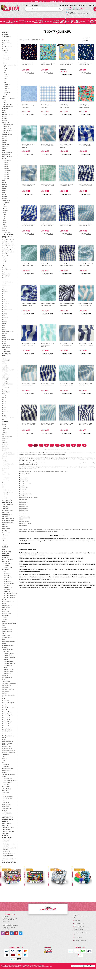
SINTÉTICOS (5, 422)
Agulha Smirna (6, 784)
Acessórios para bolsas (7, 559)
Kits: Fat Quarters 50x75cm (9, 844)
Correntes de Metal (6, 42)
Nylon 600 (4, 456)
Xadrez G (6, 166)
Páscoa (4, 194)
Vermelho (6, 94)
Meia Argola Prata (8, 655)
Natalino (4, 337)
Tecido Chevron (23, 485)
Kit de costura (5, 691)
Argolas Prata (6, 565)
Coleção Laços (5, 378)
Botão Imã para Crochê (7, 510)
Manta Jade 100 (5, 726)
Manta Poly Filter (6, 786)
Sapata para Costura (7, 748)
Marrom (6, 82)
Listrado (4, 329)
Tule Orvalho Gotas (7, 798)
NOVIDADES (5, 32)
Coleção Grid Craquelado (8, 370)
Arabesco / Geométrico (7, 114)
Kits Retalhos (6, 838)
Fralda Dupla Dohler (6, 823)
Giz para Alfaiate (6, 681)
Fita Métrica (5, 675)
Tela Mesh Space (7, 490)
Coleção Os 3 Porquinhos (8, 241)
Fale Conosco (84, 5)
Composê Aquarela (6, 353)
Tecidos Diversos (23, 495)
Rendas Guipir (5, 48)
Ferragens (4, 647)
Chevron (4, 148)
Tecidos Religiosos (24, 521)
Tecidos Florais (23, 499)
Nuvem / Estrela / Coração (8, 339)
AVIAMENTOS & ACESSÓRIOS (6, 554)
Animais (4, 112)
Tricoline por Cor (6, 202)
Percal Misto (5, 815)
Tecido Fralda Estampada (8, 831)
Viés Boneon (6, 766)
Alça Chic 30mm (7, 573)
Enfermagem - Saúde (7, 309)
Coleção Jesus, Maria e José (8, 251)
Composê (5, 835)
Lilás (5, 80)
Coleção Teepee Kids (7, 134)
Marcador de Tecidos (7, 722)
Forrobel (4, 679)
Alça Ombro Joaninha (9, 583)
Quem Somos (77, 920)
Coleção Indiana (6, 374)
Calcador (4, 627)
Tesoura (4, 756)
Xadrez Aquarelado (6, 351)
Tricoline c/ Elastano (6, 232)
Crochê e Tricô (5, 388)
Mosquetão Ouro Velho (9, 663)
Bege (5, 72)
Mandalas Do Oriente (8, 106)
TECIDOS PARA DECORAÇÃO (6, 789)
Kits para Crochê (6, 528)
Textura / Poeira (6, 200)
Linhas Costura (5, 700)
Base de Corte (5, 615)
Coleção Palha (5, 380)
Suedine (4, 539)
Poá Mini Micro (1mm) (8, 124)
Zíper (3, 760)
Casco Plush (6, 428)
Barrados (4, 120)
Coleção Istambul (6, 301)
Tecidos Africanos (23, 478)
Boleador (4, 621)
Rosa (4, 216)
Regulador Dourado (8, 671)
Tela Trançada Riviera (8, 492)
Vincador (4, 758)
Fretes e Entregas (78, 935)
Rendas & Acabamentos (6, 35)
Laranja (5, 78)
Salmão (5, 261)
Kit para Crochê (5, 687)
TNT (3, 486)
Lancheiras (5, 462)
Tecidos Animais (23, 476)
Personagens (5, 196)
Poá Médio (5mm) (7, 128)
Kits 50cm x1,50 (6, 851)
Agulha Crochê (5, 506)
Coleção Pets (5, 382)
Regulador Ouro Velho (9, 669)
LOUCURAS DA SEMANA (9, 862)
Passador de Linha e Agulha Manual (8, 736)
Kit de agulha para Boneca (8, 689)
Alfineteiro (4, 599)
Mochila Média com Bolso (9, 464)
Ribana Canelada (6, 533)
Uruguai (5, 432)
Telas (3, 488)
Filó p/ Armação (6, 806)
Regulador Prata (7, 673)
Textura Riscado (6, 57)
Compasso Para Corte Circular (9, 623)
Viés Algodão (6, 764)
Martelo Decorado (6, 710)
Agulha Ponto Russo (7, 778)
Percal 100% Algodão (7, 813)
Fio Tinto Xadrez (7, 160)
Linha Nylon (5, 444)
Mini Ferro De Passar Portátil (8, 708)
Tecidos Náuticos (23, 510)
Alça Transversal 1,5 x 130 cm (10, 593)
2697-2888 (6, 921)
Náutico (4, 335)
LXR (4, 430)
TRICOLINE (5, 51)
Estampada (5, 535)
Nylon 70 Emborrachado (8, 454)
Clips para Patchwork (7, 637)
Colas (3, 625)
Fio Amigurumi (5, 512)
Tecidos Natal (22, 512)
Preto (4, 214)
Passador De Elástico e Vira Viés (8, 695)
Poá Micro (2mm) (7, 126)
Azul (5, 70)
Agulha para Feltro (7, 782)
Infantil (4, 102)
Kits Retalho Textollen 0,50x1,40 (8, 856)
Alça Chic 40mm (7, 575)
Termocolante (5, 754)
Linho (3, 470)
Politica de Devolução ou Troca (81, 932)
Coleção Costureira (6, 269)
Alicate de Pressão (6, 613)
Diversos (4, 150)
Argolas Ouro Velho (7, 567)
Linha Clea (4, 524)
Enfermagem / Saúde (7, 152)
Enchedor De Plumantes (7, 645)
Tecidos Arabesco (23, 480)
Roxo (4, 218)
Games (4, 319)
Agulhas (4, 776)
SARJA (4, 356)
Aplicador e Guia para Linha (8, 774)
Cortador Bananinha (7, 631)
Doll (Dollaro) (5, 438)
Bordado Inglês (5, 40)
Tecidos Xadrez (23, 525)
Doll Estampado (6, 478)
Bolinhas (4, 289)
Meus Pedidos (65, 5)
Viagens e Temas (6, 347)
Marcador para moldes (7, 728)
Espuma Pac (5, 442)
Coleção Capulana (6, 275)
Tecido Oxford (5, 792)
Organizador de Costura (7, 734)
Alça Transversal (6, 591)
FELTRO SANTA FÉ (7, 817)
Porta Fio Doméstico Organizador (7, 743)
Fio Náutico (5, 516)
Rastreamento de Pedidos (80, 940)
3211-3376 (6, 929)
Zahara (4, 496)
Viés (3, 762)
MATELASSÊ (5, 547)
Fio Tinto (4, 158)
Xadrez (4, 63)
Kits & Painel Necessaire (7, 331)
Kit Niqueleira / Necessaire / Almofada (9, 848)
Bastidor (4, 772)
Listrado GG (6, 178)
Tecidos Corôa (22, 489)
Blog (75, 917)
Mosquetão (5, 659)
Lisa (3, 400)
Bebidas (4, 297)
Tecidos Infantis (23, 502)
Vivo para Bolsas (6, 474)
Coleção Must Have (7, 104)
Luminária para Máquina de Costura (8, 703)
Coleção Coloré (5, 53)
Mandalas (4, 186)
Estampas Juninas (6, 154)
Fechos (4, 603)
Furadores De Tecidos (7, 677)
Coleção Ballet (5, 255)
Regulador (5, 667)
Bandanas (4, 116)
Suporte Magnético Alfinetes (8, 750)
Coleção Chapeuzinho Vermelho (7, 237)
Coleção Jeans (5, 376)
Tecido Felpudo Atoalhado (8, 827)
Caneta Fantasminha (7, 629)
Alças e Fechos (5, 508)
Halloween (4, 230)
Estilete (4, 643)
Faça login (36, 5)
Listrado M (6, 174)
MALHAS (4, 531)
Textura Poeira (6, 55)
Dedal (3, 639)
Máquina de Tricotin (6, 712)
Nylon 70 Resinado (7, 452)
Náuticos (4, 190)
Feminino (4, 313)
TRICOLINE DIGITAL (7, 234)
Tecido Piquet (5, 833)
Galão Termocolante (7, 46)
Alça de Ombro (6, 589)
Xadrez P (6, 162)
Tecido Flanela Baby (6, 829)
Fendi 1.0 (4, 498)
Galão (3, 44)
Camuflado (4, 136)
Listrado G (6, 176)
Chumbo (6, 76)
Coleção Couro (5, 368)
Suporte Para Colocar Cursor (8, 752)
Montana (4, 446)
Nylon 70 (4, 450)
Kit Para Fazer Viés (6, 685)
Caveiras (4, 138)
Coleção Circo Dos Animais (8, 245)
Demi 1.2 (4, 434)
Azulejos (4, 279)
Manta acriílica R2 (6, 720)
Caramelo (6, 74)
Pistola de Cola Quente (7, 741)
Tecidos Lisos (5, 96)
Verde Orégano (7, 92)
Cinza (4, 220)
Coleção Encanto (6, 271)
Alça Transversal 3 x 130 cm (10, 597)
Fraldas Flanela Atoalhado (7, 820)
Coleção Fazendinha (7, 249)
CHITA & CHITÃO (7, 500)
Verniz (3, 472)
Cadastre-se (92, 5)
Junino (3, 327)
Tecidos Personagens (24, 516)
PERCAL (4, 811)
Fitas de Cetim (5, 557)
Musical (4, 188)
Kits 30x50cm (6, 846)
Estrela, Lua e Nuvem (7, 156)
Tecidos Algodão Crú (24, 474)
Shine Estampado (7, 480)
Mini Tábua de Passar (7, 730)
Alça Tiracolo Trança (7, 587)
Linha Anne (5, 526)
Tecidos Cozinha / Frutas (25, 493)
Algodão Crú (5, 108)
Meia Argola (6, 651)
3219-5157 (72, 12)
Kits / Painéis (5, 412)
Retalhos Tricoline (6, 840)
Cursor (3, 633)
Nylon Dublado (5, 448)
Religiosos (4, 198)
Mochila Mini (6, 466)
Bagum (4, 424)
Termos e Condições (78, 929)
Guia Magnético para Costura (9, 683)
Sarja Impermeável (6, 551)
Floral (4, 100)
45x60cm (5, 619)
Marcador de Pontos (7, 714)
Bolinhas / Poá (5, 122)
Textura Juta (6, 61)
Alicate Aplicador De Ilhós (8, 601)
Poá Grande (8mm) (7, 130)
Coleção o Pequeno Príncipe (8, 247)
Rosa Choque (7, 84)
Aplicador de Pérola (6, 605)
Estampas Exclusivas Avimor (8, 98)
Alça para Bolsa (5, 569)
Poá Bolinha (5, 416)
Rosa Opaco (6, 88)
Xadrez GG (6, 168)
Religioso (4, 343)
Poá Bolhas (5, 132)
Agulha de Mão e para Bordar (9, 780)
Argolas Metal (5, 561)
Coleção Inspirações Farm (8, 243)
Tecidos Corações (23, 487)
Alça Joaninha (6, 579)
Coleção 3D (4, 267)
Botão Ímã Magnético (8, 649)
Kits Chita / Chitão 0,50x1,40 (9, 853)
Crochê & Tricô (7, 502)
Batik (3, 293)
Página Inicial (77, 915)
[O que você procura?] (60, 9)
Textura (4, 408)
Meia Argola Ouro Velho (9, 657)
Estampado (5, 476)
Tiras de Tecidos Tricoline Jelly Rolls (9, 859)
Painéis (4, 458)
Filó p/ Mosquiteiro (6, 804)
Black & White (5, 118)
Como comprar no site (79, 923)
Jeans (3, 325)
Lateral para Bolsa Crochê (8, 522)
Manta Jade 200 (5, 724)
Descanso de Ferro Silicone (8, 641)
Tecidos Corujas (23, 491)
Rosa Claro (6, 86)
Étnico (3, 311)
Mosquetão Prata (8, 665)
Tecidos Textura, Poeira (25, 523)
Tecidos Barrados (23, 482)
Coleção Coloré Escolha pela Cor (9, 65)
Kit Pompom (5, 693)
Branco (4, 222)
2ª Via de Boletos (78, 937)
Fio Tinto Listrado (7, 170)
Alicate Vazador (5, 611)
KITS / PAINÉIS (5, 842)
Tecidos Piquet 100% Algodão (24, 518)
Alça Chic (4, 38)
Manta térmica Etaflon (7, 716)
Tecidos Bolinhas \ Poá (25, 483)
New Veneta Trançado (7, 436)
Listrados (4, 184)
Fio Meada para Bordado (8, 518)
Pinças (3, 739)
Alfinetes (4, 609)
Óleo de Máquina (6, 732)
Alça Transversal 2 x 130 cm (10, 595)
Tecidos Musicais (23, 508)
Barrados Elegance (6, 360)
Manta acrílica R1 (6, 718)
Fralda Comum (5, 825)
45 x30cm (5, 617)
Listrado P (6, 172)
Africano (4, 110)
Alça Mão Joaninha (8, 581)
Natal (3, 192)
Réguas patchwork (6, 746)
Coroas (4, 142)
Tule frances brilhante (8, 796)
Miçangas (4, 706)
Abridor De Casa (6, 607)
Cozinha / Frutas (6, 146)
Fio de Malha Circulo (7, 514)
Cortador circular (6, 635)
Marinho (5, 259)
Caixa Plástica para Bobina (8, 768)
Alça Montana (6, 585)
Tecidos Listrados (23, 506)
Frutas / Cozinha (6, 392)
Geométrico (5, 317)
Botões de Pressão (6, 770)
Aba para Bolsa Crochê (7, 504)
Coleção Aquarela (6, 253)
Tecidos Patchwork (24, 514)
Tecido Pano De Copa (7, 808)
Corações (4, 140)
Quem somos (74, 5)
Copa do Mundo (6, 144)
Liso (4, 543)
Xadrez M (6, 164)
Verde (5, 90)
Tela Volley (5, 494)
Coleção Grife (5, 372)
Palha (3, 484)
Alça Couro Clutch (7, 577)
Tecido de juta (5, 802)
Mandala (4, 404)
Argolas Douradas (7, 563)
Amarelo (6, 68)
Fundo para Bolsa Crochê (8, 520)
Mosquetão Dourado (9, 661)
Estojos (4, 460)
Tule (3, 794)
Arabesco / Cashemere (7, 281)
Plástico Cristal (5, 468)
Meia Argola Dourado (9, 653)
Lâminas (4, 698)
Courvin (4, 426)
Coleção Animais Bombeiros (8, 239)
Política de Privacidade (79, 926)
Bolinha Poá (6, 59)
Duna (3, 440)
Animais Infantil (5, 285)
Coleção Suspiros (6, 273)
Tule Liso (5, 800)
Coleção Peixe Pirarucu (7, 384)
